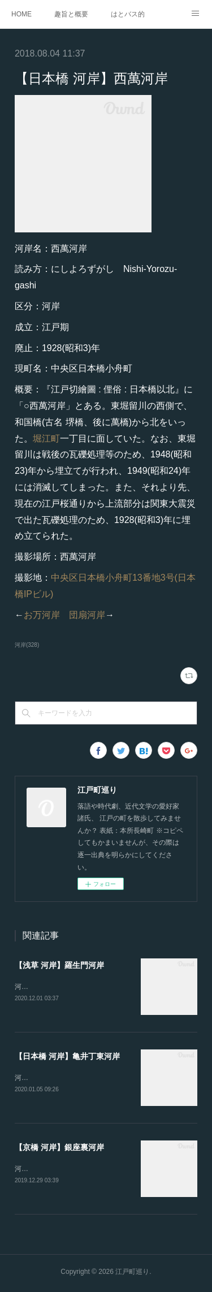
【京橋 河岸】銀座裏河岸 (59, 1148)
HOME (21, 14)
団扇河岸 (87, 615)
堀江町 (46, 438)
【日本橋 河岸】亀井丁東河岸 (67, 1057)
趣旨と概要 (71, 14)
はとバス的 (128, 14)
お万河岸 (42, 615)
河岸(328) (27, 645)
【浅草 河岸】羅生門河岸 (59, 965)
